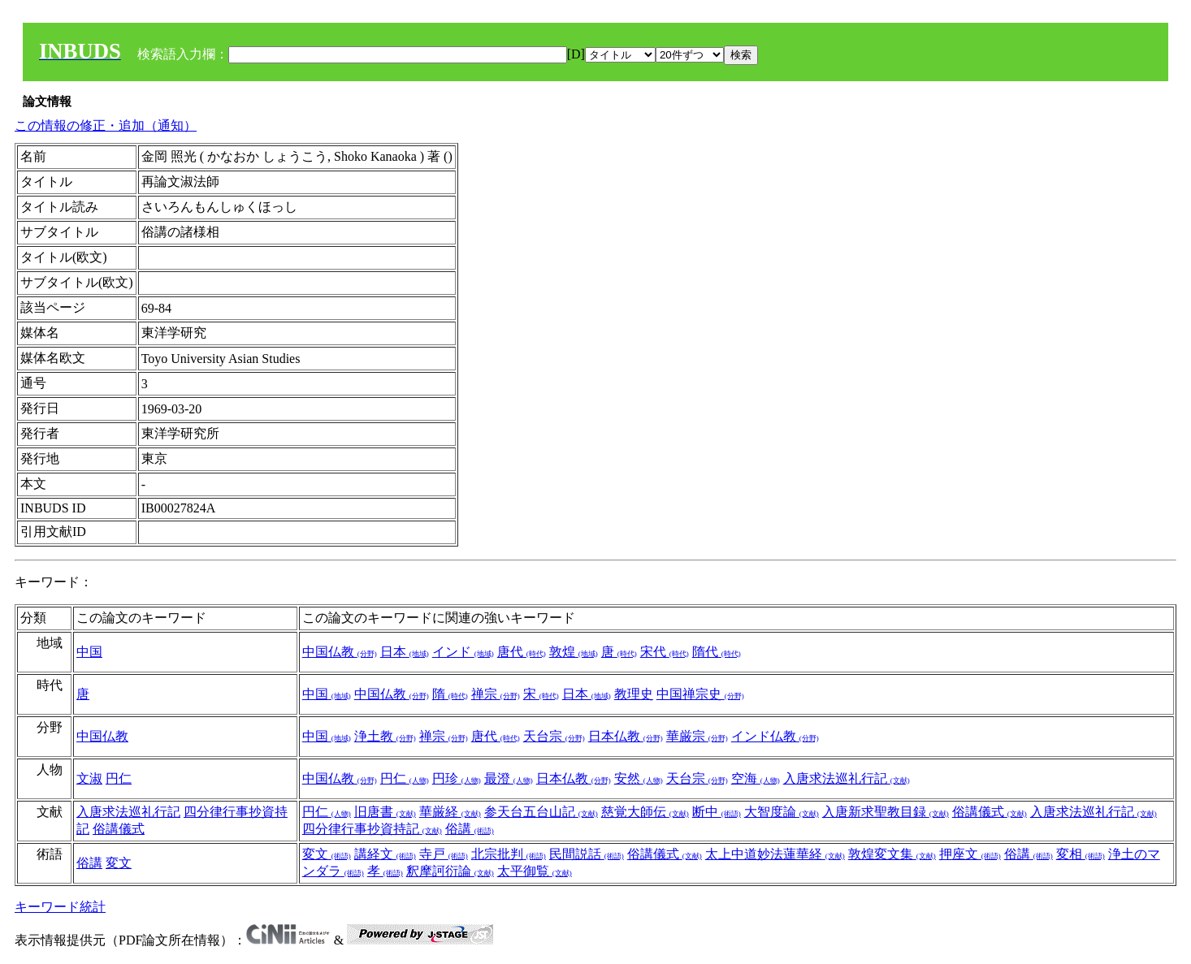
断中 (716, 812)
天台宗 (554, 736)
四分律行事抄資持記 (372, 829)
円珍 (456, 778)
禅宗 (495, 694)
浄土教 (385, 736)
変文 (119, 863)
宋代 (664, 652)
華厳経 (450, 812)
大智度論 (781, 812)
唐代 (521, 652)
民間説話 (586, 854)
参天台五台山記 (541, 812)
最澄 (508, 778)
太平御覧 (534, 871)
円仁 (119, 778)
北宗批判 (508, 854)
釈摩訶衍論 (450, 871)
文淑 (89, 778)
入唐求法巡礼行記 (846, 778)
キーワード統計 (60, 907)
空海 (755, 778)
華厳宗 (697, 736)
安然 (638, 778)
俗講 (469, 829)
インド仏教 (775, 736)
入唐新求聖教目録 (885, 812)
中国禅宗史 (700, 694)
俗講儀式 (119, 829)
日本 (404, 652)
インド (463, 652)
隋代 (716, 652)
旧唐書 (385, 812)
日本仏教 (625, 736)
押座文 (970, 854)
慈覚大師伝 (645, 812)
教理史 (633, 694)
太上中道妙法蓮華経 (775, 854)
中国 (89, 652)
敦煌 (573, 652)
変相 (1080, 854)
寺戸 (443, 854)
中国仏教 (339, 652)
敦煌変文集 (892, 854)
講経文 (385, 854)
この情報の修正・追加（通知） (106, 125)
